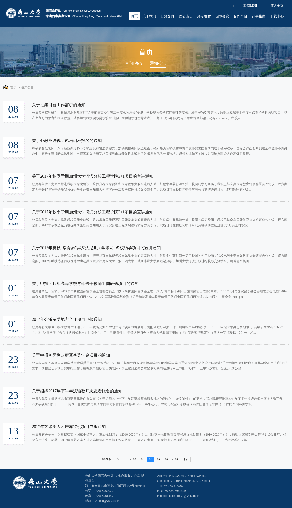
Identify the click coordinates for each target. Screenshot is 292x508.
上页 (116, 459)
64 (166, 459)
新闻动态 (134, 63)
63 (158, 459)
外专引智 (204, 16)
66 (176, 459)
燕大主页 (277, 5)
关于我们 (149, 16)
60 (134, 459)
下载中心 (277, 16)
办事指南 (259, 16)
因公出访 (186, 16)
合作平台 (240, 16)
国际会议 (222, 16)
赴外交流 (167, 16)
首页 (134, 16)
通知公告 (158, 63)
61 (142, 459)
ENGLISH (250, 5)
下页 (186, 459)
